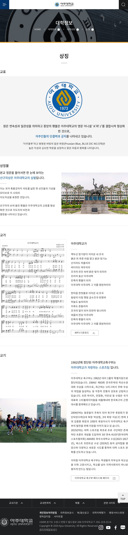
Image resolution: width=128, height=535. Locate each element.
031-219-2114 (103, 522)
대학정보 (52, 29)
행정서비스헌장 (116, 513)
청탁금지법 (44, 516)
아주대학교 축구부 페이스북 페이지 (92, 478)
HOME (37, 29)
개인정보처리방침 (48, 512)
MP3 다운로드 (82, 333)
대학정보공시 (67, 513)
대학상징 (71, 29)
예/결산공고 (83, 513)
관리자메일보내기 (48, 529)
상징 (88, 29)
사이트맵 (58, 516)
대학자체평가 (99, 513)
